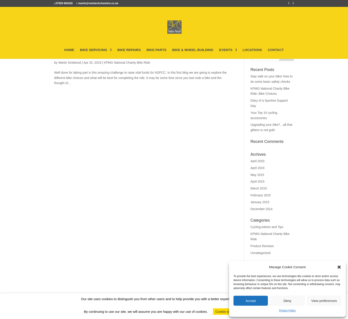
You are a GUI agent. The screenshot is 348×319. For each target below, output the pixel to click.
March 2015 (259, 188)
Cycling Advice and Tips (267, 227)
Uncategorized (261, 253)
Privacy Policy (287, 310)
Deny (287, 301)
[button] (339, 267)
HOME (69, 50)
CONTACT (276, 50)
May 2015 (257, 175)
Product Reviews (262, 246)
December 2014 (262, 209)
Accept (251, 301)
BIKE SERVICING (93, 50)
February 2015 (261, 195)
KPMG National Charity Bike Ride (127, 62)
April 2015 (258, 181)
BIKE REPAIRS (129, 50)
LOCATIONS (252, 50)
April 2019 (258, 168)
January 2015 (260, 202)
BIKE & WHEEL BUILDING (193, 50)
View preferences (324, 301)
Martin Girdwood (69, 62)
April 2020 (258, 161)
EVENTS (225, 50)
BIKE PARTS (156, 50)
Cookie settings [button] (226, 311)
